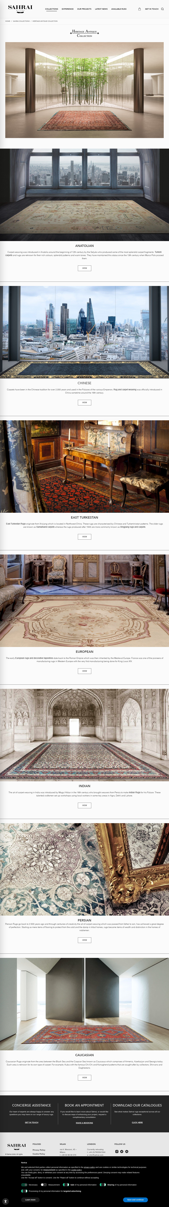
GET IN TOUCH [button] (151, 9)
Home (7, 21)
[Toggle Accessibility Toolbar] (5, 1201)
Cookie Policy (39, 1154)
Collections (51, 9)
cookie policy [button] (76, 1170)
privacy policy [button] (89, 1167)
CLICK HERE (137, 1122)
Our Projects (84, 9)
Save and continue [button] (135, 1200)
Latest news (101, 9)
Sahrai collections (21, 21)
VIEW (84, 268)
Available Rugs (118, 9)
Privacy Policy (39, 1150)
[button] (162, 9)
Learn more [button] (30, 1200)
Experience (68, 9)
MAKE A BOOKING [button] (84, 1123)
